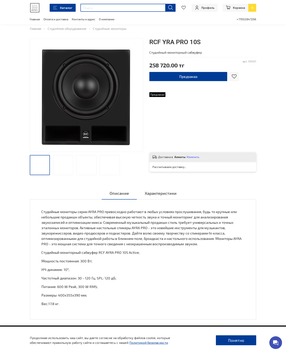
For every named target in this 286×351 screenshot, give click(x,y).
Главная (35, 19)
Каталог (62, 8)
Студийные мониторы (109, 28)
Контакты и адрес (83, 19)
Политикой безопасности (148, 342)
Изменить (193, 157)
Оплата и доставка (55, 19)
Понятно (236, 340)
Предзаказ (188, 76)
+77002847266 (246, 19)
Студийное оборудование (67, 28)
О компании (106, 19)
